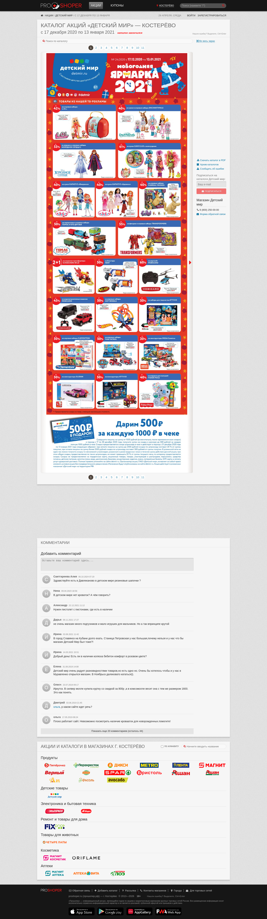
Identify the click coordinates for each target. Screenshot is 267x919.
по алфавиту (170, 746)
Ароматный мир (54, 780)
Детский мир (64, 15)
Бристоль (149, 772)
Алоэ (118, 873)
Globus (86, 772)
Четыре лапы (54, 842)
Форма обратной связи (211, 214)
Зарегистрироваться (211, 15)
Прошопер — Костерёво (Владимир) (61, 5)
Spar (118, 772)
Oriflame (86, 857)
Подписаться (211, 191)
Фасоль (86, 780)
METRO (149, 765)
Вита (86, 873)
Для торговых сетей (198, 890)
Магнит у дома (212, 765)
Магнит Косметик (54, 857)
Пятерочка (54, 765)
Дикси (118, 765)
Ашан (181, 772)
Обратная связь (79, 890)
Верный (54, 772)
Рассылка (128, 890)
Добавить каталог (106, 890)
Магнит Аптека (54, 873)
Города (176, 890)
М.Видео (86, 811)
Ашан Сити (212, 772)
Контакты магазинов (153, 890)
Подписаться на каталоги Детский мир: (211, 177)
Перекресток (86, 765)
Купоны (117, 5)
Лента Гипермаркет (181, 765)
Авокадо (118, 780)
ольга (56, 706)
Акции (96, 5)
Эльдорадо (54, 811)
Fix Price (54, 826)
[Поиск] (203, 5)
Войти (191, 15)
